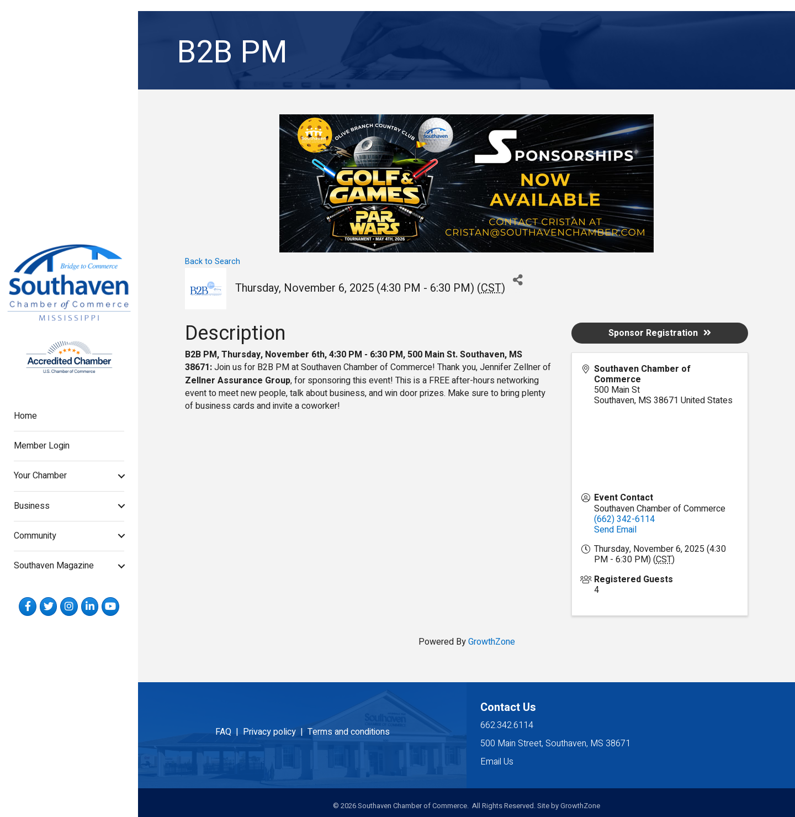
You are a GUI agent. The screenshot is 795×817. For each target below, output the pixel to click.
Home (25, 416)
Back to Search (212, 261)
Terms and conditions (349, 732)
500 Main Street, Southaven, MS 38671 (555, 743)
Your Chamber (40, 475)
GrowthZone (491, 642)
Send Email (615, 529)
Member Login (42, 445)
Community (35, 535)
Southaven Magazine (54, 565)
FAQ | (229, 732)
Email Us (496, 761)
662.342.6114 (506, 725)
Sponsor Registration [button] (659, 333)
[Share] (517, 280)
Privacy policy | (275, 732)
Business (32, 506)
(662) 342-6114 (624, 519)
